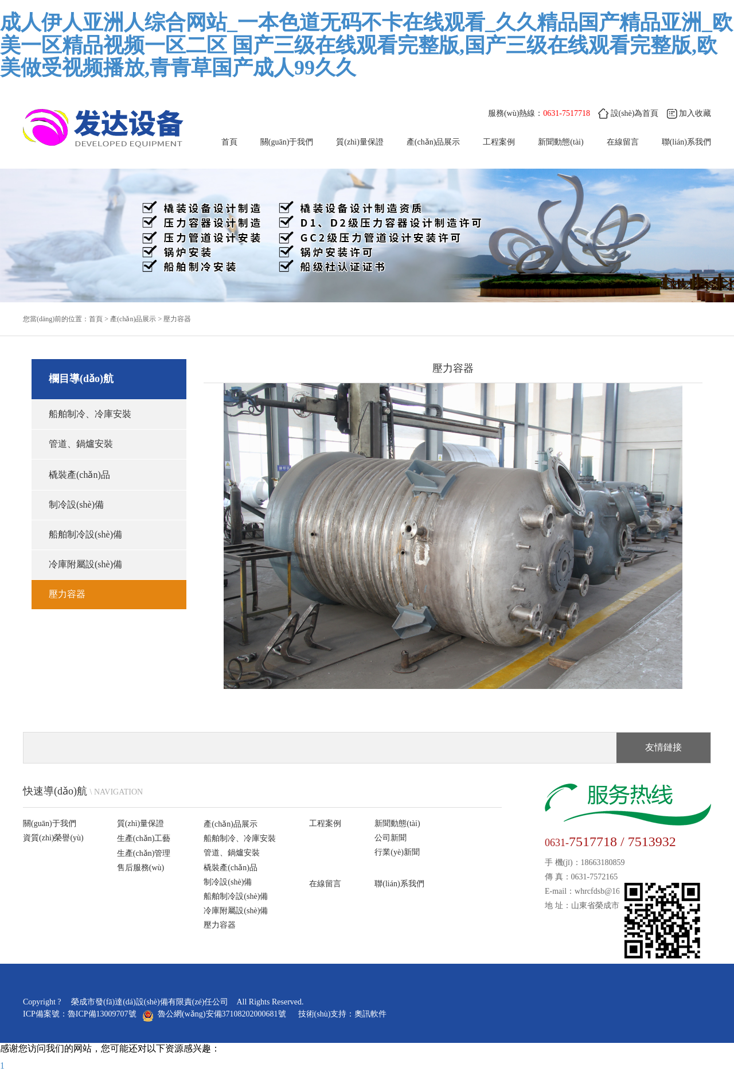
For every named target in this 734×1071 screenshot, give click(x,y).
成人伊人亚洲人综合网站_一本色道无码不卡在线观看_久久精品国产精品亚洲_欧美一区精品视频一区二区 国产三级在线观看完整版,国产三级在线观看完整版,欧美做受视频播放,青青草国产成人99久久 (366, 45)
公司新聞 (390, 838)
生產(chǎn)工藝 (144, 838)
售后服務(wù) (140, 867)
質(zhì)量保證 (359, 142)
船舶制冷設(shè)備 (85, 534)
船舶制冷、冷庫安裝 (240, 838)
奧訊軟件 (370, 1014)
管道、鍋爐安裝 (232, 852)
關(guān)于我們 (287, 142)
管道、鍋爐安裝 (81, 444)
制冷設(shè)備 (76, 504)
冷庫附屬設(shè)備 (85, 564)
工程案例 (499, 142)
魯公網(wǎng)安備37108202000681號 (216, 1014)
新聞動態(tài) (560, 142)
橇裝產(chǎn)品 (79, 475)
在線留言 (623, 142)
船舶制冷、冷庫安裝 (90, 414)
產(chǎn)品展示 (433, 142)
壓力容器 (177, 319)
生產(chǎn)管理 (144, 853)
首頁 (229, 142)
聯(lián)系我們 (399, 883)
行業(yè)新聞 (397, 852)
